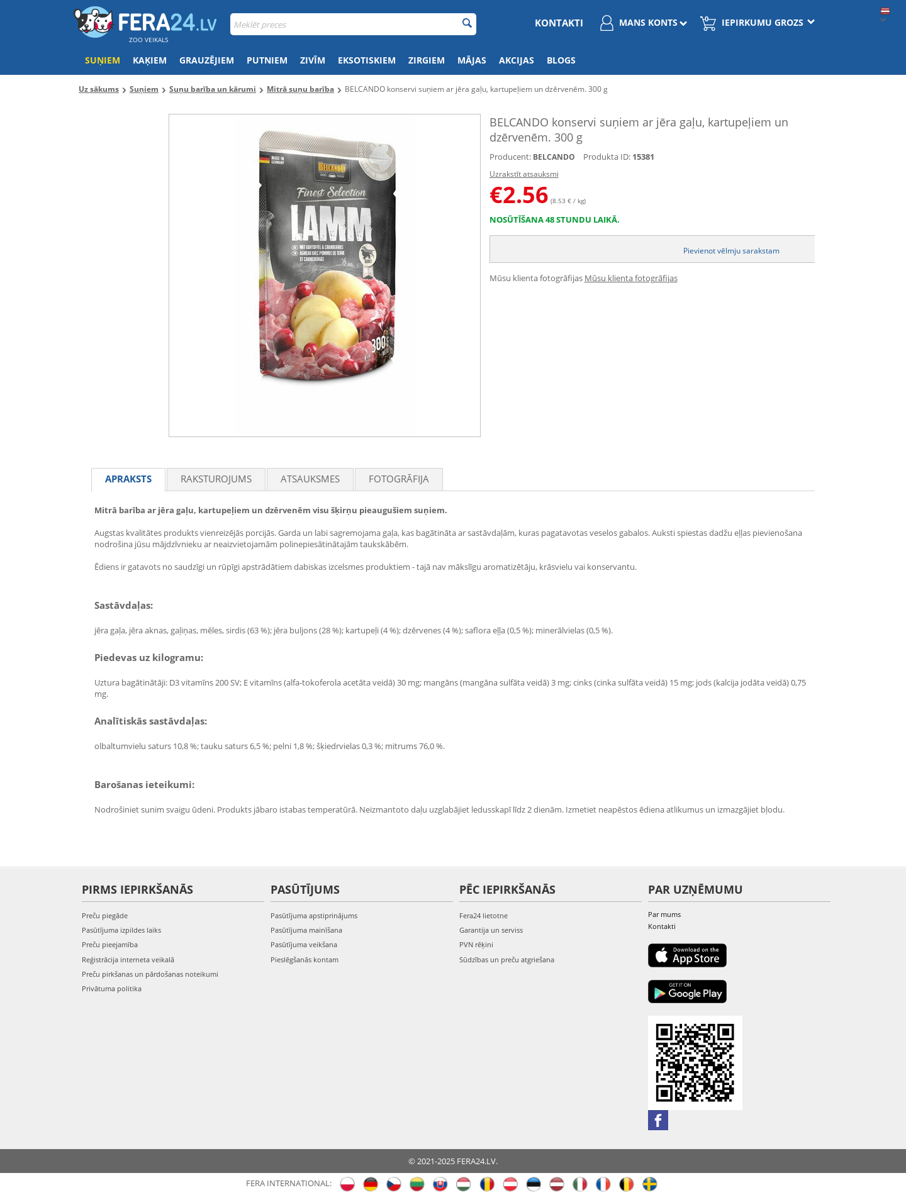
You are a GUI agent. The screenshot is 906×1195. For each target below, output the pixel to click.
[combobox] (353, 24)
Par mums (664, 914)
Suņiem (102, 60)
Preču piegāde (105, 915)
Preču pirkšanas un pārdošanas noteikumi (150, 974)
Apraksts (128, 478)
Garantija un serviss (491, 930)
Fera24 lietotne (483, 915)
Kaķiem (150, 60)
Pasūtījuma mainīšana (306, 930)
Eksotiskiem (367, 60)
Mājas (471, 60)
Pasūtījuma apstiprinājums (314, 915)
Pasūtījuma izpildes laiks (121, 930)
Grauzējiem (206, 60)
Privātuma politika (112, 988)
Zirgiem (426, 60)
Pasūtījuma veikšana (304, 944)
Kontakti (559, 22)
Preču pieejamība (110, 944)
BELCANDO (554, 157)
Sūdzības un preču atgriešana (506, 959)
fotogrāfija (399, 478)
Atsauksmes (310, 478)
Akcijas (516, 60)
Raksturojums (216, 478)
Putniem (267, 60)
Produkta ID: (606, 156)
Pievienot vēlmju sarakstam (731, 250)
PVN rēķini (476, 944)
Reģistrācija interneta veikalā (128, 959)
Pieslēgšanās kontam (304, 959)
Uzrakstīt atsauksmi (524, 174)
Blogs (561, 60)
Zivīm (312, 60)
